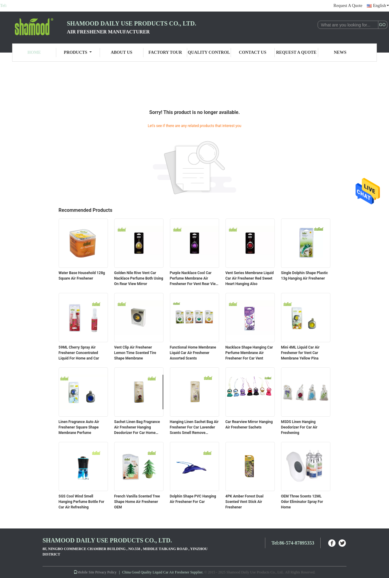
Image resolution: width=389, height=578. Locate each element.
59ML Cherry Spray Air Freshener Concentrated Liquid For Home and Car (79, 352)
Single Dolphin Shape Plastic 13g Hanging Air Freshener (304, 275)
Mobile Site (84, 572)
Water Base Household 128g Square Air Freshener (82, 275)
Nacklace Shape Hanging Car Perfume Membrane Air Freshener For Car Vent (249, 352)
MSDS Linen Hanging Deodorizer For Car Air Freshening (299, 427)
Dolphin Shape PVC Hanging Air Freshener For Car (193, 499)
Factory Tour (165, 52)
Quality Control (209, 52)
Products (78, 52)
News (340, 52)
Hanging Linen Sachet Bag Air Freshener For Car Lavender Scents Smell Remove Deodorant (194, 427)
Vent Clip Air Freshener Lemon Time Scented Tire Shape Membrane (135, 352)
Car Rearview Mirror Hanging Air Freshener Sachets (249, 424)
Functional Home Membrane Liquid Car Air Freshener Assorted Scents (193, 352)
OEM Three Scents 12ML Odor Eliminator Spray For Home (302, 501)
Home (34, 52)
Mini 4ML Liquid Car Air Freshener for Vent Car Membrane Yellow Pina (300, 352)
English (381, 5)
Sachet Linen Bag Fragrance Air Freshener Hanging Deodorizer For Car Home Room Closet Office (137, 427)
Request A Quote (347, 5)
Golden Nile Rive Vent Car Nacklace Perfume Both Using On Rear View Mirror (138, 278)
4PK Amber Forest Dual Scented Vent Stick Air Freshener (244, 501)
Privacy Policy (105, 572)
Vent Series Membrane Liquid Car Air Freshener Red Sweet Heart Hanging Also (249, 278)
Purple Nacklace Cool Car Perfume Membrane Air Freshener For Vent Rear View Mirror (194, 279)
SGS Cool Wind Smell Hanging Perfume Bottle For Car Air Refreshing (82, 501)
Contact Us (252, 52)
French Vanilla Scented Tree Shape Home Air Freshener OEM (137, 501)
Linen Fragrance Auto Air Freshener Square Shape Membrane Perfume (79, 427)
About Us (121, 52)
